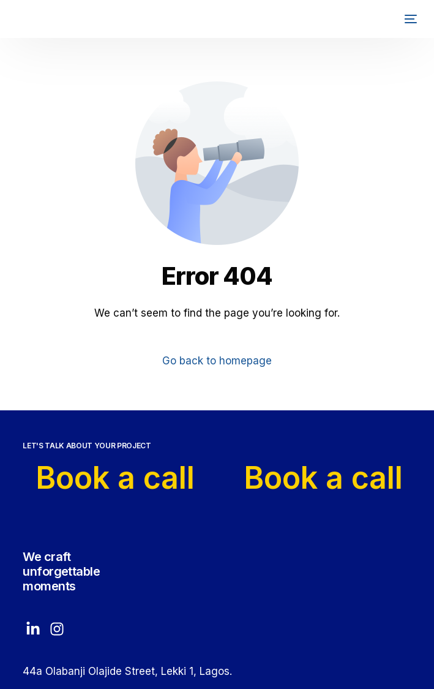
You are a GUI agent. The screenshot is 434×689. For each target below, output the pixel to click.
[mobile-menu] (406, 19)
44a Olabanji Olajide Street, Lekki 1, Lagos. (127, 671)
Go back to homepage (217, 361)
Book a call (117, 477)
